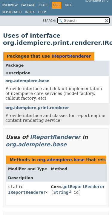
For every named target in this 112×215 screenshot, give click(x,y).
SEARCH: (49, 20)
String (61, 192)
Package (28, 5)
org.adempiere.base (27, 81)
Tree (68, 5)
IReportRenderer (71, 56)
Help (42, 12)
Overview (10, 5)
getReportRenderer (83, 186)
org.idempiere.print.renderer (37, 107)
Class (43, 5)
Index (30, 12)
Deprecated (12, 12)
